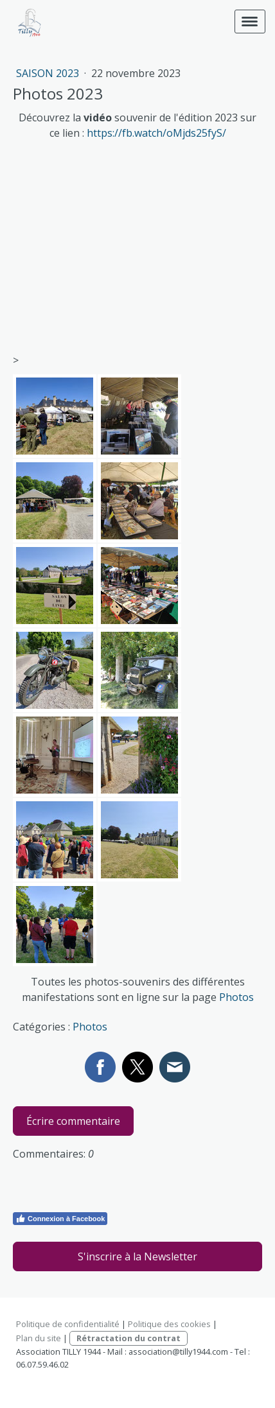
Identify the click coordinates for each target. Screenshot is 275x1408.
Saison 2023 (49, 73)
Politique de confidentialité (68, 1324)
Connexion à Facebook (60, 1218)
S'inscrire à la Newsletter (137, 1256)
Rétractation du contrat (128, 1338)
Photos (236, 997)
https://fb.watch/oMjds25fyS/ (156, 133)
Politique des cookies (169, 1324)
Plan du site (38, 1338)
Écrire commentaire (73, 1121)
